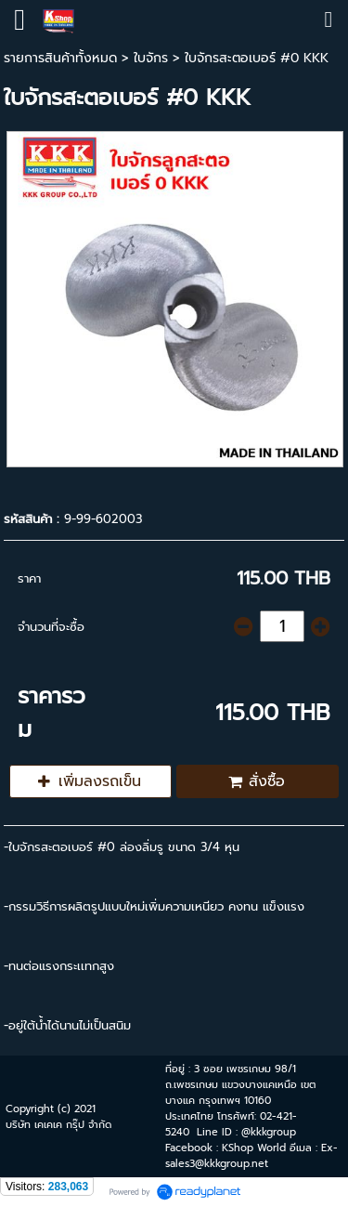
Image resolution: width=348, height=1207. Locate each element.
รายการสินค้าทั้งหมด (60, 58)
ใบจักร (151, 58)
